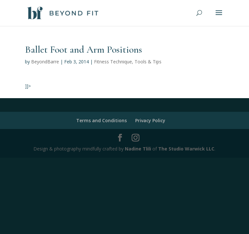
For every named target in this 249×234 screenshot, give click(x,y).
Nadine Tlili (138, 149)
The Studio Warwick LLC (186, 149)
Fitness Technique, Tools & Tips (127, 61)
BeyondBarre (45, 61)
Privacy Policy (150, 120)
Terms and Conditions (101, 120)
